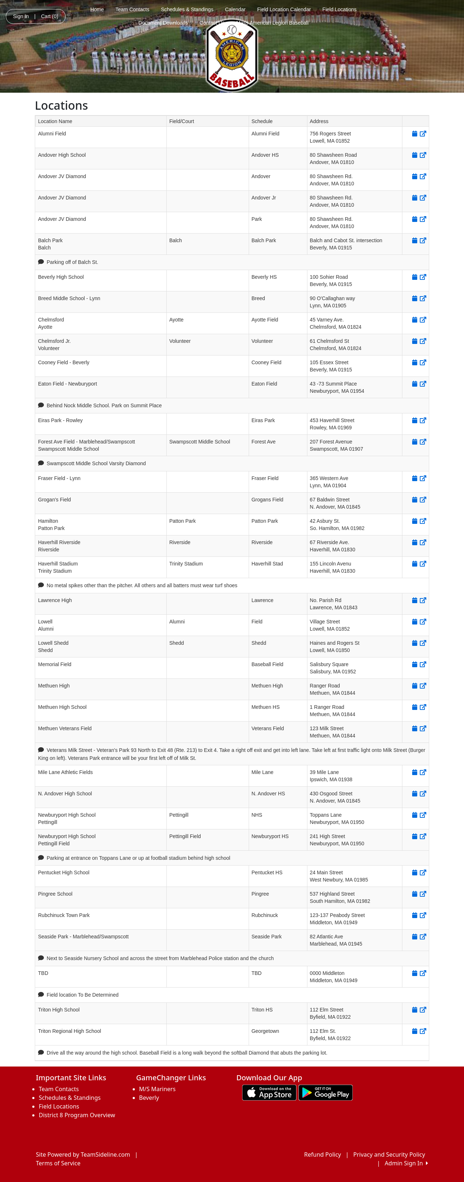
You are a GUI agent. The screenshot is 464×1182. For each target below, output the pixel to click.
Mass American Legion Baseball (272, 23)
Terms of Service (58, 1163)
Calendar (235, 9)
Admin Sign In (406, 1163)
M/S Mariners (157, 1089)
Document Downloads (163, 23)
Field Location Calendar (284, 9)
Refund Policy (322, 1154)
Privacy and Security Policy (389, 1154)
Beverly (149, 1098)
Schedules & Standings (187, 9)
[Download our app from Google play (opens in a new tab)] (325, 1092)
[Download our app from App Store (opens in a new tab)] (269, 1092)
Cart (49, 16)
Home (97, 9)
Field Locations (339, 9)
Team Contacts (132, 9)
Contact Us (212, 23)
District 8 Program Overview (77, 1115)
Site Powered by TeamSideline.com (83, 1154)
